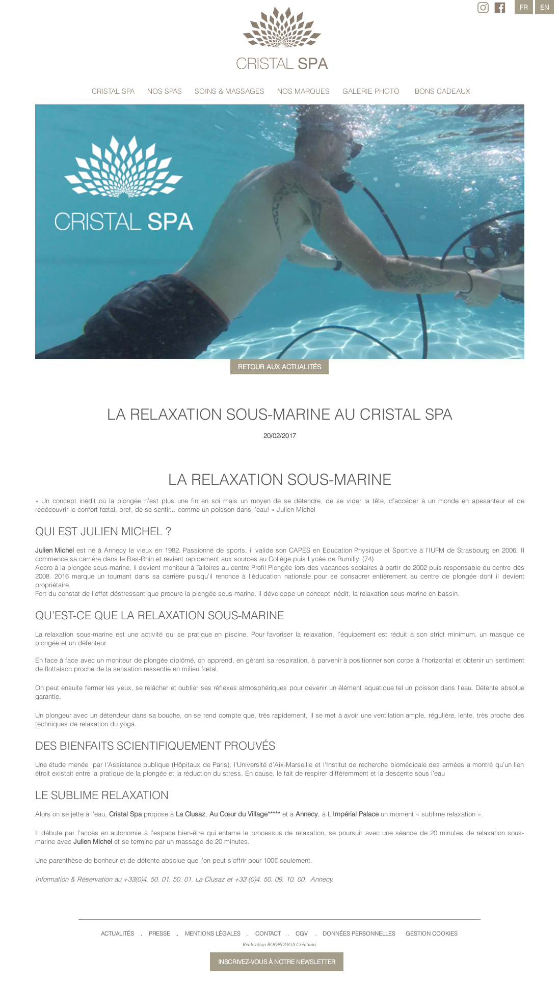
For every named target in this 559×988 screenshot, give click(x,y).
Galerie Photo (371, 91)
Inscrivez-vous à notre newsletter (276, 962)
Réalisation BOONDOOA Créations (279, 944)
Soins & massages (229, 91)
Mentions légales (213, 933)
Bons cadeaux (442, 91)
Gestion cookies (432, 933)
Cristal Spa (113, 91)
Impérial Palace (356, 814)
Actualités (117, 933)
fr (524, 7)
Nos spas (164, 91)
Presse (159, 933)
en (544, 7)
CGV (302, 933)
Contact (268, 933)
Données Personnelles (359, 933)
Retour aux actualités (279, 367)
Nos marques (303, 91)
